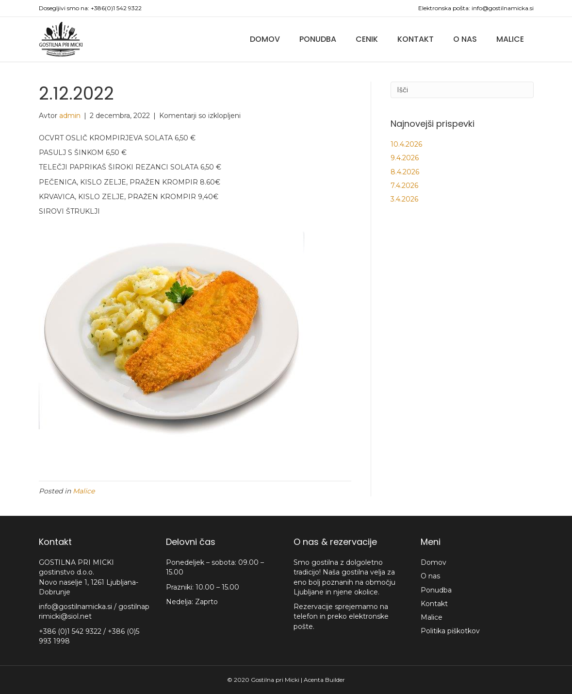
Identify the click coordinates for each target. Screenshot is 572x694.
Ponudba (317, 39)
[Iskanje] (462, 90)
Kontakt (415, 39)
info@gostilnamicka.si (503, 8)
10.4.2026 (406, 144)
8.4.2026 (405, 172)
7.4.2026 (404, 185)
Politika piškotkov (450, 630)
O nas (465, 39)
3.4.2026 (404, 199)
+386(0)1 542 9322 (116, 8)
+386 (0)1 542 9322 (71, 631)
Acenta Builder (324, 679)
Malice (510, 39)
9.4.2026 (405, 157)
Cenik (367, 39)
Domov (265, 39)
